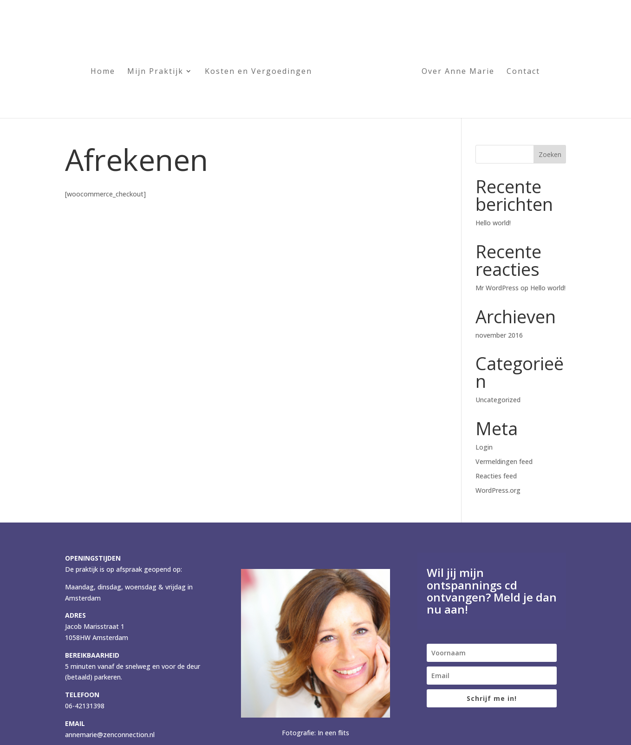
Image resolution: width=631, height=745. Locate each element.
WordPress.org (497, 490)
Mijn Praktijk (155, 70)
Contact (523, 70)
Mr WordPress (497, 287)
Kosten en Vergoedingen (258, 70)
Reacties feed (496, 475)
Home (103, 70)
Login (484, 447)
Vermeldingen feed (504, 461)
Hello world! (493, 222)
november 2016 (499, 335)
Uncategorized (497, 399)
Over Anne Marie (458, 70)
